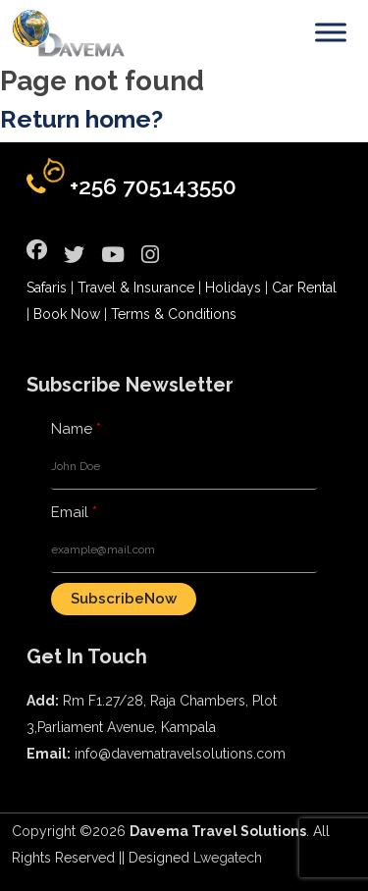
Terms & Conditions (174, 314)
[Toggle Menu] (330, 32)
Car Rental (304, 287)
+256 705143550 (153, 186)
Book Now (66, 314)
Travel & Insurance (136, 287)
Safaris (46, 287)
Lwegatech (227, 857)
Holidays (233, 287)
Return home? (81, 119)
